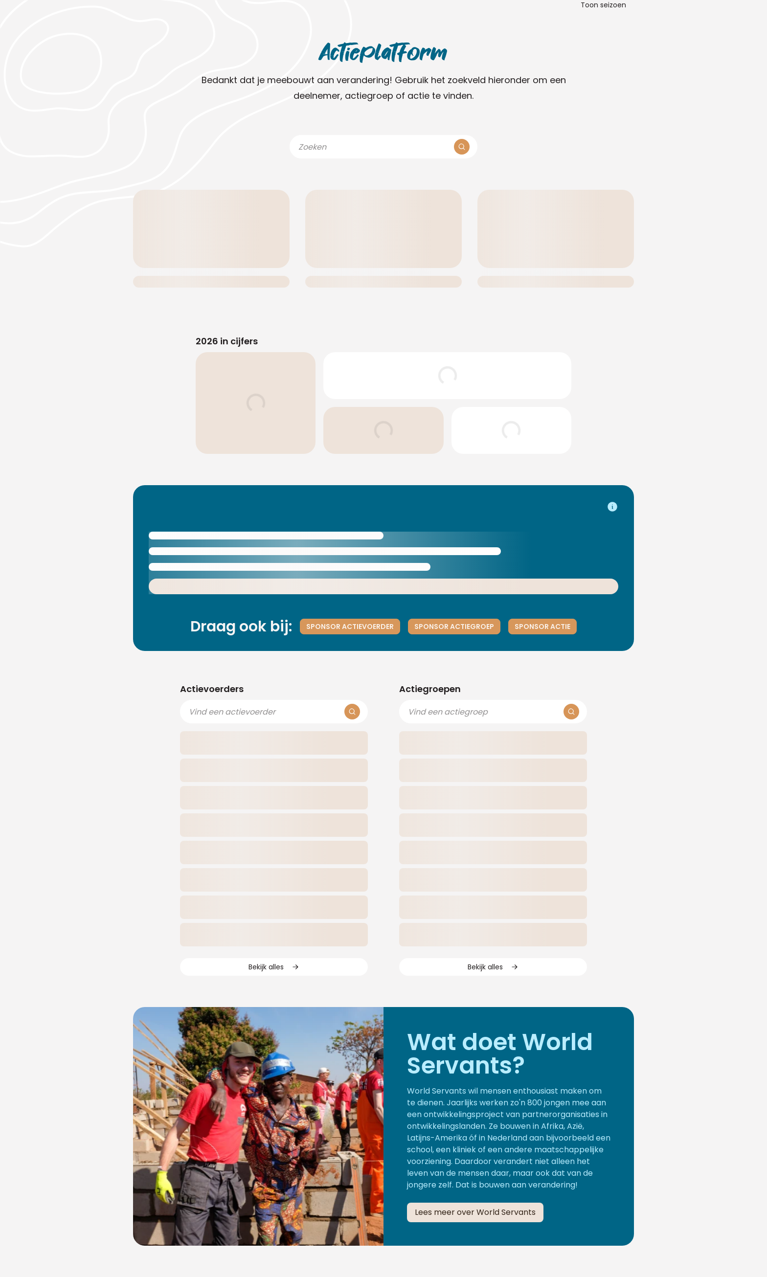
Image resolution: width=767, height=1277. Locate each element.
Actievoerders (212, 689)
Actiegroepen (430, 689)
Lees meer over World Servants (475, 1212)
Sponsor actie (542, 626)
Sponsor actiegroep (454, 626)
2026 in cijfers (227, 341)
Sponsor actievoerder (350, 626)
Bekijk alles (273, 967)
